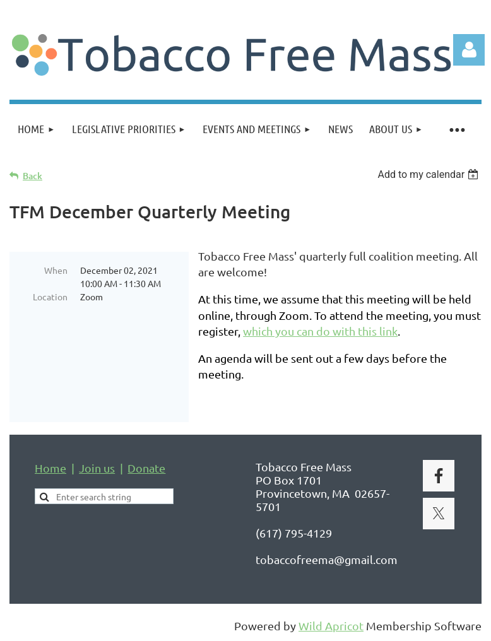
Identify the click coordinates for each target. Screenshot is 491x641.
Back (32, 176)
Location (50, 296)
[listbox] (429, 174)
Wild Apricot (331, 625)
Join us (97, 467)
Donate (146, 467)
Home (50, 467)
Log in (469, 50)
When (56, 270)
